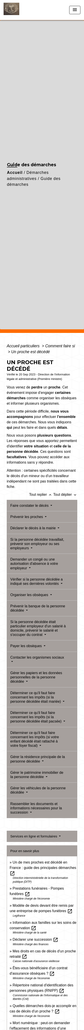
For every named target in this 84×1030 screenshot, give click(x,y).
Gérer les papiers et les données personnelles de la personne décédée (36, 677)
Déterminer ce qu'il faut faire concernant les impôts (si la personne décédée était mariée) (36, 697)
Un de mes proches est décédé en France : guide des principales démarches (43, 867)
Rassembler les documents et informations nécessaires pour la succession (36, 808)
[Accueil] (20, 10)
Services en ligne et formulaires (34, 836)
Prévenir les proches (27, 517)
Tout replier (41, 494)
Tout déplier (65, 494)
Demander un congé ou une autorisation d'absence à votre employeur (34, 563)
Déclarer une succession (35, 939)
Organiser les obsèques (29, 595)
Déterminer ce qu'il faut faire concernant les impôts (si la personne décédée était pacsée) (36, 717)
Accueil (15, 172)
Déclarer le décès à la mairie (33, 528)
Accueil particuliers (24, 346)
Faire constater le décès (30, 505)
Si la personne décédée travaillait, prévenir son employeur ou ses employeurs (37, 544)
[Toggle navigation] (74, 10)
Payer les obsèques (26, 646)
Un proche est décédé (30, 352)
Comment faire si (60, 346)
